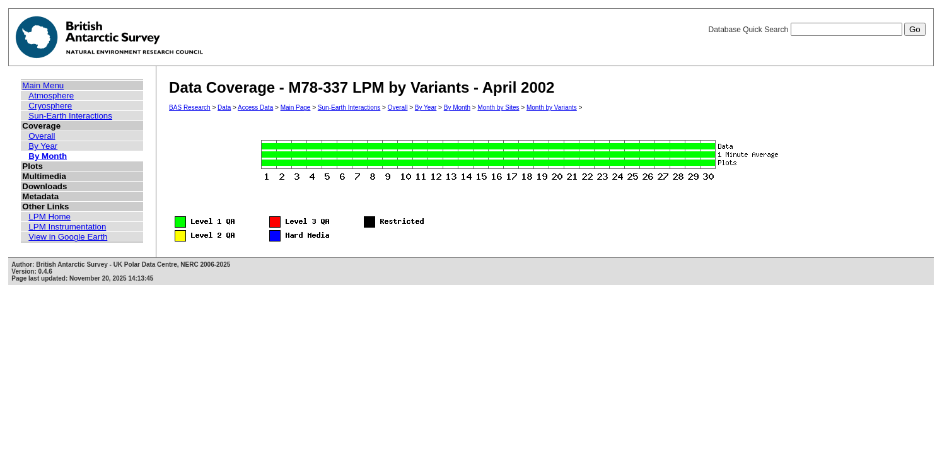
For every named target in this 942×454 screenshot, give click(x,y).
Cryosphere (50, 105)
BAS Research (190, 107)
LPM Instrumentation (67, 226)
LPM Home (49, 216)
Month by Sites (498, 107)
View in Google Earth (67, 237)
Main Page (296, 107)
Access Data (255, 107)
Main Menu (43, 85)
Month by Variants (551, 107)
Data (224, 107)
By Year (42, 146)
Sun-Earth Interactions (70, 115)
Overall (41, 136)
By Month (47, 156)
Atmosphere (51, 95)
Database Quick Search (816, 29)
